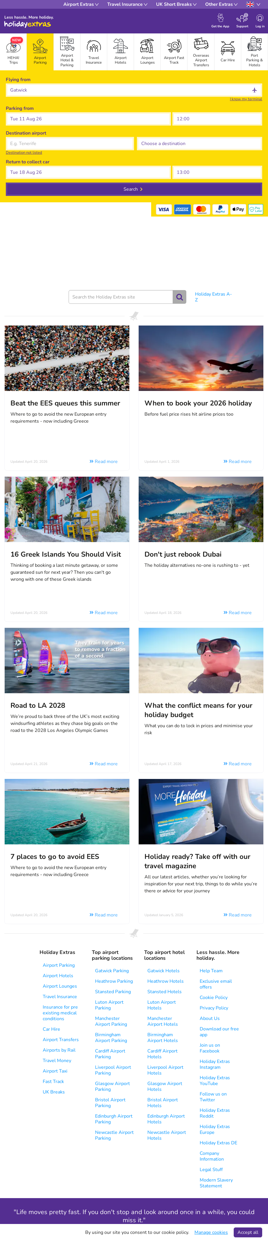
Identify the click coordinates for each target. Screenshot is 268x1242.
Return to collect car (27, 162)
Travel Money (57, 1061)
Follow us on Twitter (213, 1097)
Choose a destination (159, 133)
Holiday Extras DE (218, 1143)
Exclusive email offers (216, 984)
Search (131, 189)
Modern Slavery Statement (216, 1183)
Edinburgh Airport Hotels (166, 1119)
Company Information (212, 1156)
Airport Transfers (61, 1040)
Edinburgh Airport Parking (114, 1119)
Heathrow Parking (114, 981)
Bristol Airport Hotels (162, 1103)
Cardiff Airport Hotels (162, 1054)
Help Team (211, 971)
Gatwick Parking (112, 971)
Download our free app (219, 1032)
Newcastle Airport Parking (114, 1135)
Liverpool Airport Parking (113, 1070)
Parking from (20, 108)
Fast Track (53, 1081)
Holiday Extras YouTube (215, 1080)
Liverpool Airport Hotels (165, 1070)
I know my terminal (246, 99)
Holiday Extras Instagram (215, 1064)
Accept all (247, 1232)
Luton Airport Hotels (161, 1005)
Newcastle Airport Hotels (166, 1135)
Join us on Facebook (210, 1048)
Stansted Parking (113, 992)
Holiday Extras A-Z (213, 297)
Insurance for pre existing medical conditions (60, 1013)
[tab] (40, 51)
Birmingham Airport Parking (111, 1037)
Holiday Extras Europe (215, 1129)
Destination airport (26, 133)
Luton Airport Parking (109, 1005)
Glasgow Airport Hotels (164, 1086)
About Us (210, 1018)
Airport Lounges (60, 986)
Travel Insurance (60, 997)
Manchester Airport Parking (111, 1021)
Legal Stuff (211, 1170)
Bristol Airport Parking (110, 1103)
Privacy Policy (214, 1008)
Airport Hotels (58, 976)
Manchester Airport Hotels (162, 1021)
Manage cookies (211, 1232)
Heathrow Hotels (165, 981)
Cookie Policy (214, 997)
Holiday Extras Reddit (215, 1113)
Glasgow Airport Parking (112, 1086)
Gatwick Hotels (163, 971)
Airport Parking (59, 965)
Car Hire (51, 1029)
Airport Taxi (55, 1071)
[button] (88, 119)
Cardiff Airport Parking (110, 1054)
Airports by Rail (59, 1050)
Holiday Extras (27, 24)
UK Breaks (54, 1092)
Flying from (18, 79)
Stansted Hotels (164, 992)
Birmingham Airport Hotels (162, 1037)
